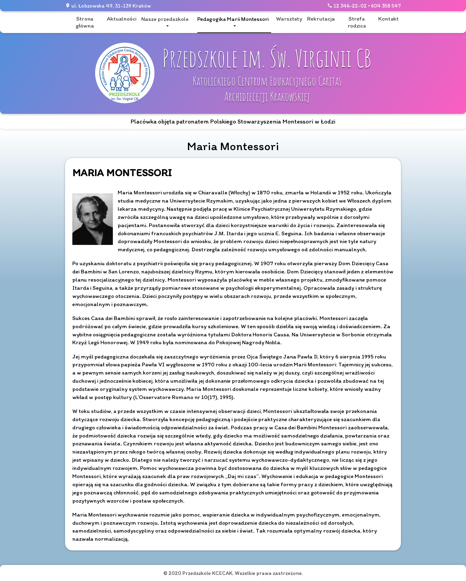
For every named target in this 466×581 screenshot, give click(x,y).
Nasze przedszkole (165, 18)
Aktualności (121, 18)
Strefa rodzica (357, 22)
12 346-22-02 (350, 5)
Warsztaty (289, 18)
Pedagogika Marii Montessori (233, 18)
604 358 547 (386, 5)
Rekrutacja (321, 18)
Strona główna (85, 22)
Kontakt (388, 18)
